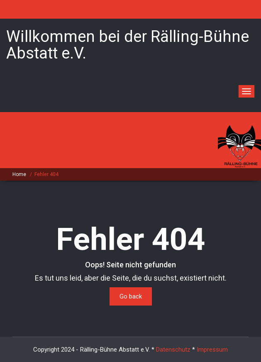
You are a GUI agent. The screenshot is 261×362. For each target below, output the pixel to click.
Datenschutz (173, 349)
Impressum (212, 349)
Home (19, 174)
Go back (131, 296)
